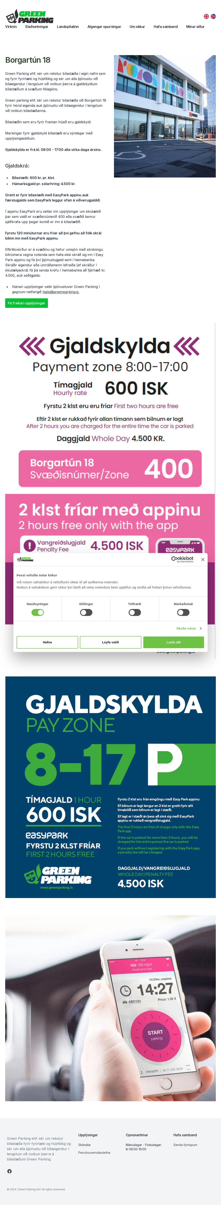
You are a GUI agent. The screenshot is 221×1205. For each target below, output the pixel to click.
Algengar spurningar (104, 26)
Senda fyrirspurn (185, 1145)
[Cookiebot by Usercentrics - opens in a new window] (174, 559)
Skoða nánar (186, 628)
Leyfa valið (110, 642)
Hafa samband (166, 26)
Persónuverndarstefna (94, 1152)
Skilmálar (84, 1145)
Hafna (47, 642)
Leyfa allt (174, 642)
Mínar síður (195, 26)
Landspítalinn (68, 26)
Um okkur (137, 26)
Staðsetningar (36, 26)
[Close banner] (202, 559)
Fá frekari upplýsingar (26, 303)
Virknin (11, 26)
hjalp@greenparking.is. (61, 292)
